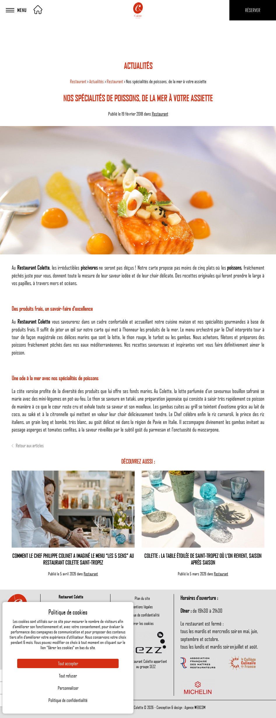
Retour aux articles (28, 445)
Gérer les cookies (142, 623)
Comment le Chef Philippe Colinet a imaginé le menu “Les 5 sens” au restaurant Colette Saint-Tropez (73, 559)
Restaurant (78, 81)
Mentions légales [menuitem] (142, 606)
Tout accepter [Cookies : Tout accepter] (68, 663)
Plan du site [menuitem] (142, 598)
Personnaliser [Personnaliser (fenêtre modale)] (68, 688)
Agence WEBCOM (194, 707)
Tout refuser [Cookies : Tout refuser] (68, 676)
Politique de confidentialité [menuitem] (142, 614)
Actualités (97, 81)
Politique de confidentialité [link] (67, 700)
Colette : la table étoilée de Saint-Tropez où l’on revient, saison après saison (202, 559)
